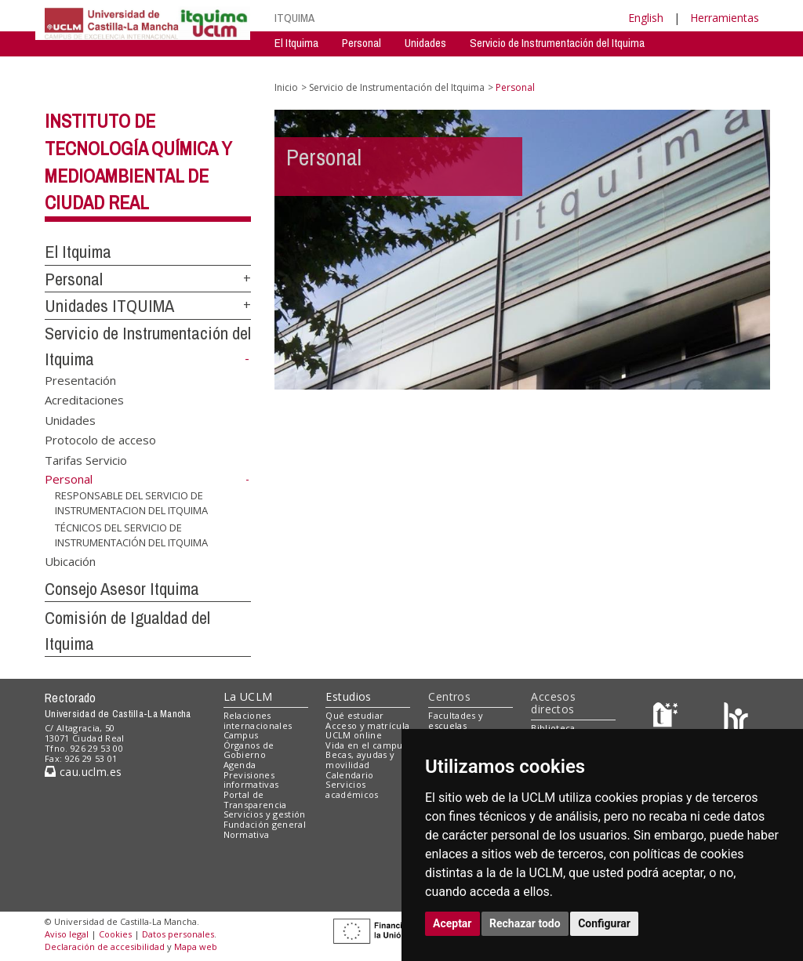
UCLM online (353, 735)
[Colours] (736, 718)
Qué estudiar (354, 715)
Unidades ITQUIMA (109, 305)
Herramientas (724, 17)
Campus (241, 735)
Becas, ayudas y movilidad (359, 760)
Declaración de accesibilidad (105, 946)
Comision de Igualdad (622, 66)
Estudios (348, 696)
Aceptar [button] (452, 923)
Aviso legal (67, 934)
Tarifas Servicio (86, 459)
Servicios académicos (351, 789)
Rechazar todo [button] (525, 923)
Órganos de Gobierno (248, 750)
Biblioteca (553, 728)
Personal (361, 42)
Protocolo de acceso (100, 440)
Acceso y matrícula (367, 725)
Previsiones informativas (251, 780)
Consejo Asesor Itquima (122, 588)
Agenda (239, 765)
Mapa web (195, 946)
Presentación (80, 379)
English (645, 17)
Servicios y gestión (264, 814)
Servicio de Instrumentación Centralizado (365, 66)
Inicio (286, 87)
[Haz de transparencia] (667, 718)
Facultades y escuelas (455, 720)
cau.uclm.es (83, 771)
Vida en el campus (366, 745)
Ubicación (70, 560)
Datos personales (178, 934)
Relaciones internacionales (257, 720)
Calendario (349, 775)
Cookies (115, 934)
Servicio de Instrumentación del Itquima (557, 42)
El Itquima (296, 42)
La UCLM (248, 696)
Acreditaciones (84, 400)
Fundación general (265, 824)
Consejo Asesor (515, 66)
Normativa (246, 834)
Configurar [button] (604, 923)
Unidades (425, 42)
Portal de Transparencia (255, 800)
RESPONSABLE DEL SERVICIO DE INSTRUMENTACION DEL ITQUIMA (131, 502)
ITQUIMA (294, 17)
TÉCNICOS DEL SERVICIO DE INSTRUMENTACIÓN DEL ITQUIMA (131, 534)
